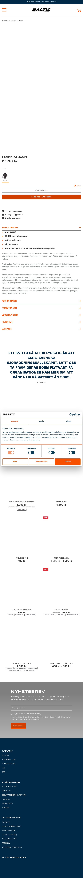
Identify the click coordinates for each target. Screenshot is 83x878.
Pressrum (6, 862)
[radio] (5, 196)
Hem (3, 21)
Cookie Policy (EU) (9, 853)
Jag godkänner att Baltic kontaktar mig (27, 732)
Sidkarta (5, 826)
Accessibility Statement (12, 866)
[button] (78, 10)
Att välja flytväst (10, 805)
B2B (3, 791)
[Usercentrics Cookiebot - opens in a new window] (71, 414)
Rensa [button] (79, 204)
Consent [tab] (14, 421)
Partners (6, 818)
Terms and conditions (11, 845)
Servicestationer (9, 782)
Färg (4, 187)
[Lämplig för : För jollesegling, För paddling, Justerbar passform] (61, 633)
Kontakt (5, 774)
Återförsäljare (8, 778)
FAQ (3, 787)
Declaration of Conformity (14, 814)
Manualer (6, 810)
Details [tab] (41, 421)
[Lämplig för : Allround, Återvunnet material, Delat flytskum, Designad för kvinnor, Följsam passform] (21, 688)
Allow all (68, 461)
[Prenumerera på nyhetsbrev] (18, 744)
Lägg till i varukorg (41, 216)
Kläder (8, 21)
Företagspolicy (8, 849)
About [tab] (68, 421)
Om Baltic (6, 841)
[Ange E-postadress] (41, 726)
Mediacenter (7, 822)
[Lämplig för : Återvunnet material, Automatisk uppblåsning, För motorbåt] (21, 527)
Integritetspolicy (9, 858)
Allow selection (41, 461)
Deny (15, 461)
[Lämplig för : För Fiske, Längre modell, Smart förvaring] (21, 633)
